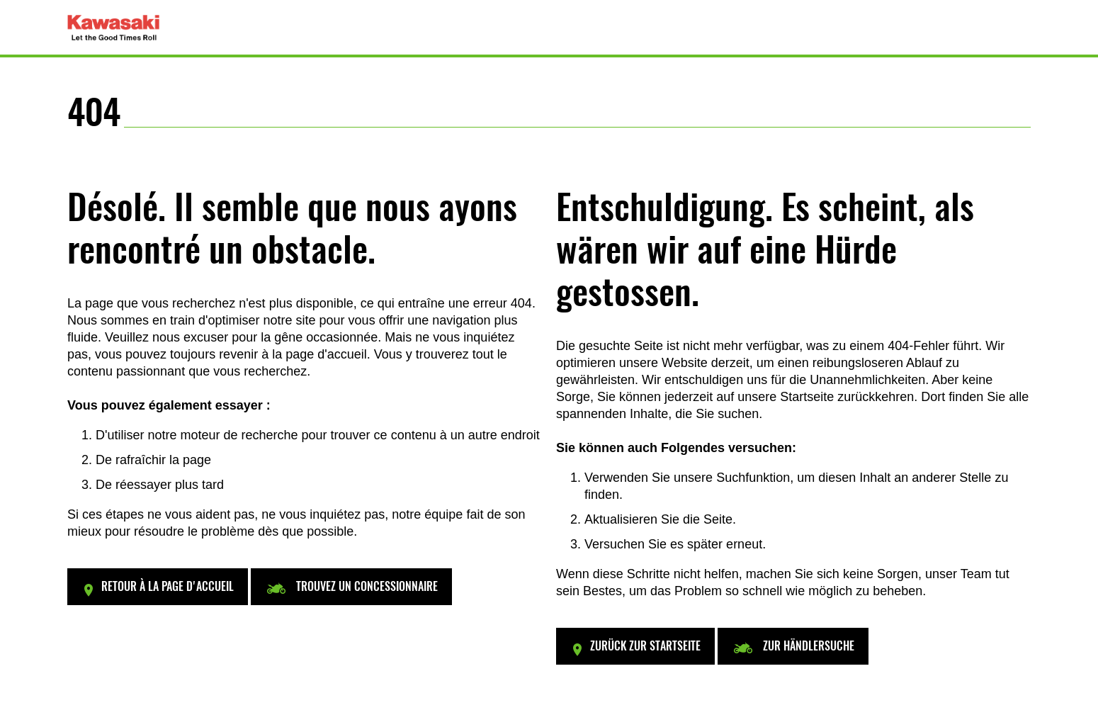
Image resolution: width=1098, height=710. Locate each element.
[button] (157, 586)
